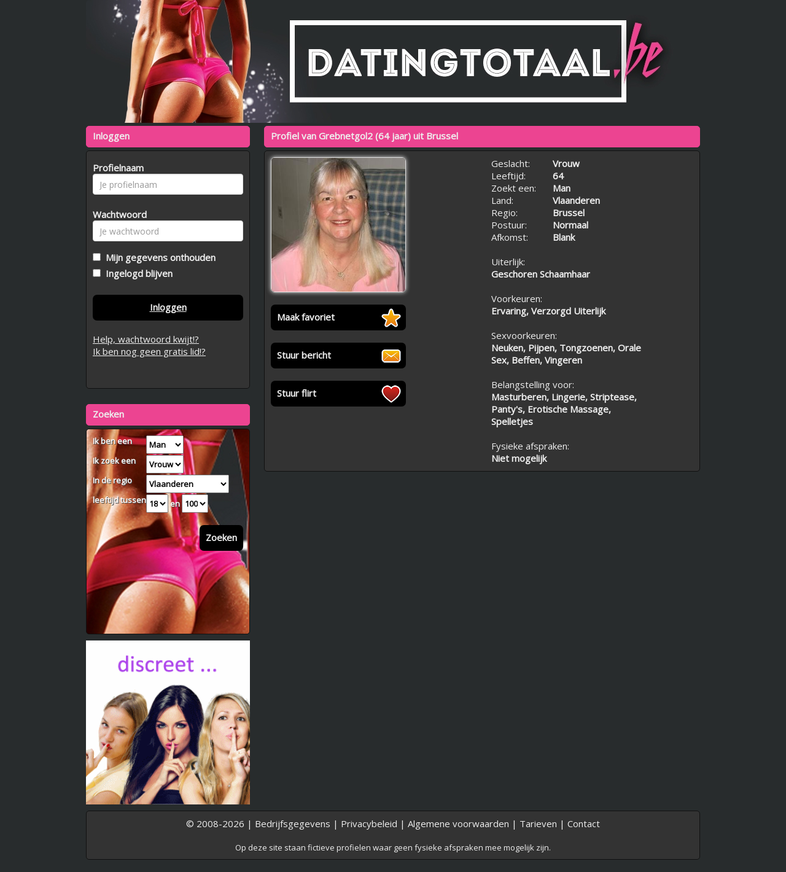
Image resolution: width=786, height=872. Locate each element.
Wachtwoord (116, 214)
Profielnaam (116, 168)
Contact (583, 823)
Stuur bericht (304, 355)
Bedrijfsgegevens (292, 823)
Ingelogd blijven (137, 273)
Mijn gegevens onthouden (158, 257)
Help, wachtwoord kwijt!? (146, 339)
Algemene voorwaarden (458, 823)
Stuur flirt (296, 393)
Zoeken (221, 537)
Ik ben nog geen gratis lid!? (149, 351)
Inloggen (168, 307)
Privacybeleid (369, 823)
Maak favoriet (306, 317)
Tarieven (538, 823)
